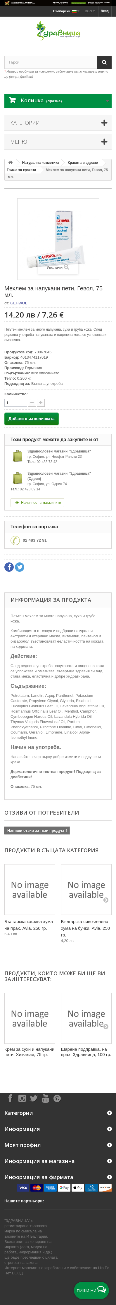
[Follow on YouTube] (45, 1098)
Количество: (16, 394)
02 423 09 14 (30, 489)
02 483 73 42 (47, 462)
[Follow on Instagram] (21, 1098)
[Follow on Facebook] (10, 1098)
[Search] (104, 62)
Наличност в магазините (37, 503)
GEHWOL (18, 303)
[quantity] (15, 403)
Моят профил (22, 1144)
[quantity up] (32, 403)
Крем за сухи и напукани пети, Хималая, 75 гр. (29, 1052)
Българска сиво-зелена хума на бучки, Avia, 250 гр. (85, 928)
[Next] (106, 900)
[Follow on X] (33, 1098)
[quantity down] (41, 403)
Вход (105, 11)
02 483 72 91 (35, 540)
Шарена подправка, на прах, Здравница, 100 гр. (86, 1052)
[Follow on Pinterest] (56, 1098)
